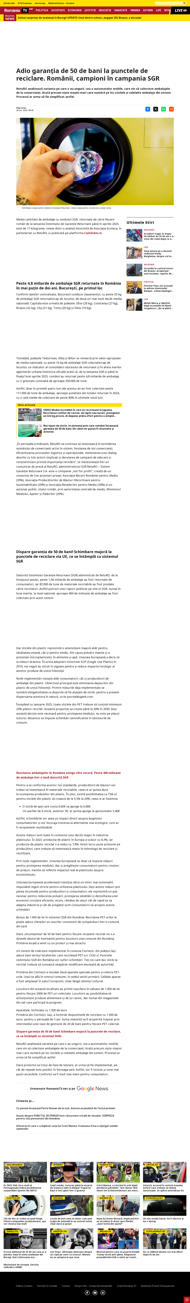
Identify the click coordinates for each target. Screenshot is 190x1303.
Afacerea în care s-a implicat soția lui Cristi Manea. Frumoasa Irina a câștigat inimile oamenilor (67, 1127)
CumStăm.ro (93, 233)
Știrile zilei (9, 3)
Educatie (105, 10)
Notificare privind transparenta (157, 1285)
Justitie (90, 10)
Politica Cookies (24, 1285)
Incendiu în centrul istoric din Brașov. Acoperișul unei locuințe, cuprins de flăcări (158, 271)
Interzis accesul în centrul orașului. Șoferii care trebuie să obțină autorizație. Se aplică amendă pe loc (163, 1188)
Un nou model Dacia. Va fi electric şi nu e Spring (163, 1220)
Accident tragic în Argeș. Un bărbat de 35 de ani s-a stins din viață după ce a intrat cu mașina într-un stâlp (158, 236)
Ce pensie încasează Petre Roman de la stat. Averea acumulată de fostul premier (65, 1108)
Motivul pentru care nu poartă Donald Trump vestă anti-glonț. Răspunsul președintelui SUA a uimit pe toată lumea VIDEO (118, 1255)
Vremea (135, 10)
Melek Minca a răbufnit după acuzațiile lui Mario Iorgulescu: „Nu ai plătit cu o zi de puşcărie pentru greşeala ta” (158, 306)
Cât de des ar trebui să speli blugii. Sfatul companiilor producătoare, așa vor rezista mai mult (25, 1221)
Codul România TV (126, 1285)
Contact (66, 1285)
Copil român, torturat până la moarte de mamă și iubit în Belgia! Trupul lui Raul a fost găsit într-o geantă (71, 1188)
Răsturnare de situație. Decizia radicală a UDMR (21, 1266)
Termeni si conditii (47, 1285)
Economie (75, 10)
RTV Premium (25, 3)
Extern (148, 10)
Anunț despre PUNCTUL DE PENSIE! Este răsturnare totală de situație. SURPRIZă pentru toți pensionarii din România (65, 1117)
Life (158, 10)
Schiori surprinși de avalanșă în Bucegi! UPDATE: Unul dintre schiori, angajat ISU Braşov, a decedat (79, 17)
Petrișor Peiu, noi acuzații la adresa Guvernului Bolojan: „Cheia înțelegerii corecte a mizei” (158, 288)
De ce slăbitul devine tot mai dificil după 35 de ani (162, 1253)
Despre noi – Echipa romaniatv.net (93, 1285)
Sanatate (120, 10)
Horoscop (40, 3)
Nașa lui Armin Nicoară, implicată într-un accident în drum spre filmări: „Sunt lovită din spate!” (118, 1221)
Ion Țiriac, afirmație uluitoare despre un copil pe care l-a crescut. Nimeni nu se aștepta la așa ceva (71, 1255)
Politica (42, 10)
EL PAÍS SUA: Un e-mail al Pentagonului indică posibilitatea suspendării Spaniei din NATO (22, 1188)
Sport (168, 10)
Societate (58, 10)
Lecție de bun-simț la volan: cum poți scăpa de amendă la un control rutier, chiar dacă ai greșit (71, 1221)
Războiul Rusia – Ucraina (61, 3)
